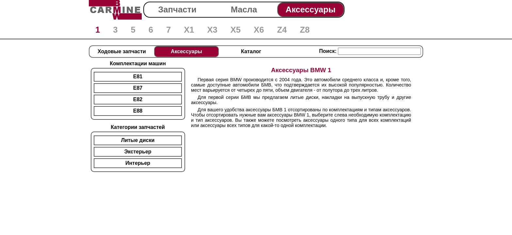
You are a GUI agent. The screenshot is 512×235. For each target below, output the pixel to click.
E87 (137, 88)
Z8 (305, 29)
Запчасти (177, 9)
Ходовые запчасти (122, 51)
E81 (137, 76)
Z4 (282, 29)
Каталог (251, 51)
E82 (137, 99)
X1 (189, 29)
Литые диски (138, 140)
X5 (236, 29)
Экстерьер (137, 151)
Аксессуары (310, 9)
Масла (244, 9)
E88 (137, 111)
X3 (212, 29)
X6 (259, 29)
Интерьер (137, 163)
